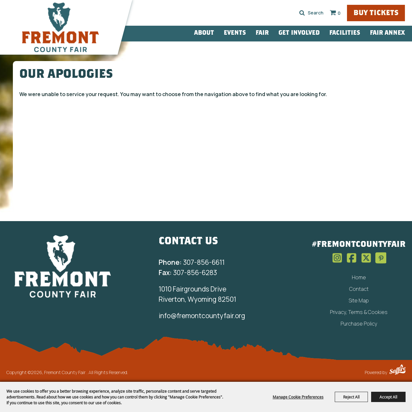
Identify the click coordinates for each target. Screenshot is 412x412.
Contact (359, 288)
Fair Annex (387, 33)
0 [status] (339, 13)
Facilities (344, 33)
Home (359, 277)
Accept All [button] (388, 396)
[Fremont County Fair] (60, 27)
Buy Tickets (375, 13)
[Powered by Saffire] (397, 370)
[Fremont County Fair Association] (62, 266)
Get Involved (299, 33)
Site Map (359, 300)
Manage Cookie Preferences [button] (298, 396)
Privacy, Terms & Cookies (359, 312)
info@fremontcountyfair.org (202, 315)
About (204, 33)
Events (235, 33)
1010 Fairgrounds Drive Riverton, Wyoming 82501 (197, 294)
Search (302, 13)
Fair (262, 33)
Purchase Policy (359, 323)
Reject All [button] (351, 396)
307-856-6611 (192, 262)
